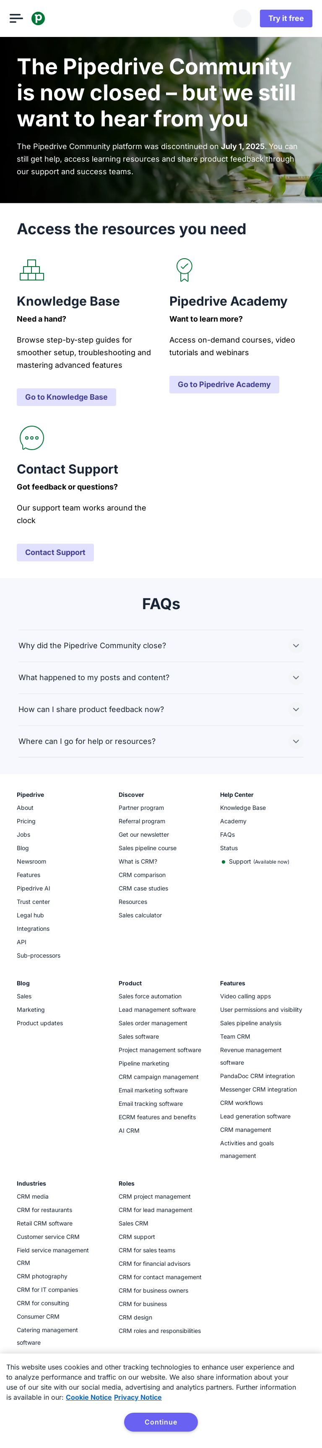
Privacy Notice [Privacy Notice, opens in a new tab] (138, 1397)
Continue (161, 1422)
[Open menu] (23, 18)
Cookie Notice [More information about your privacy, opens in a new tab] (89, 1397)
